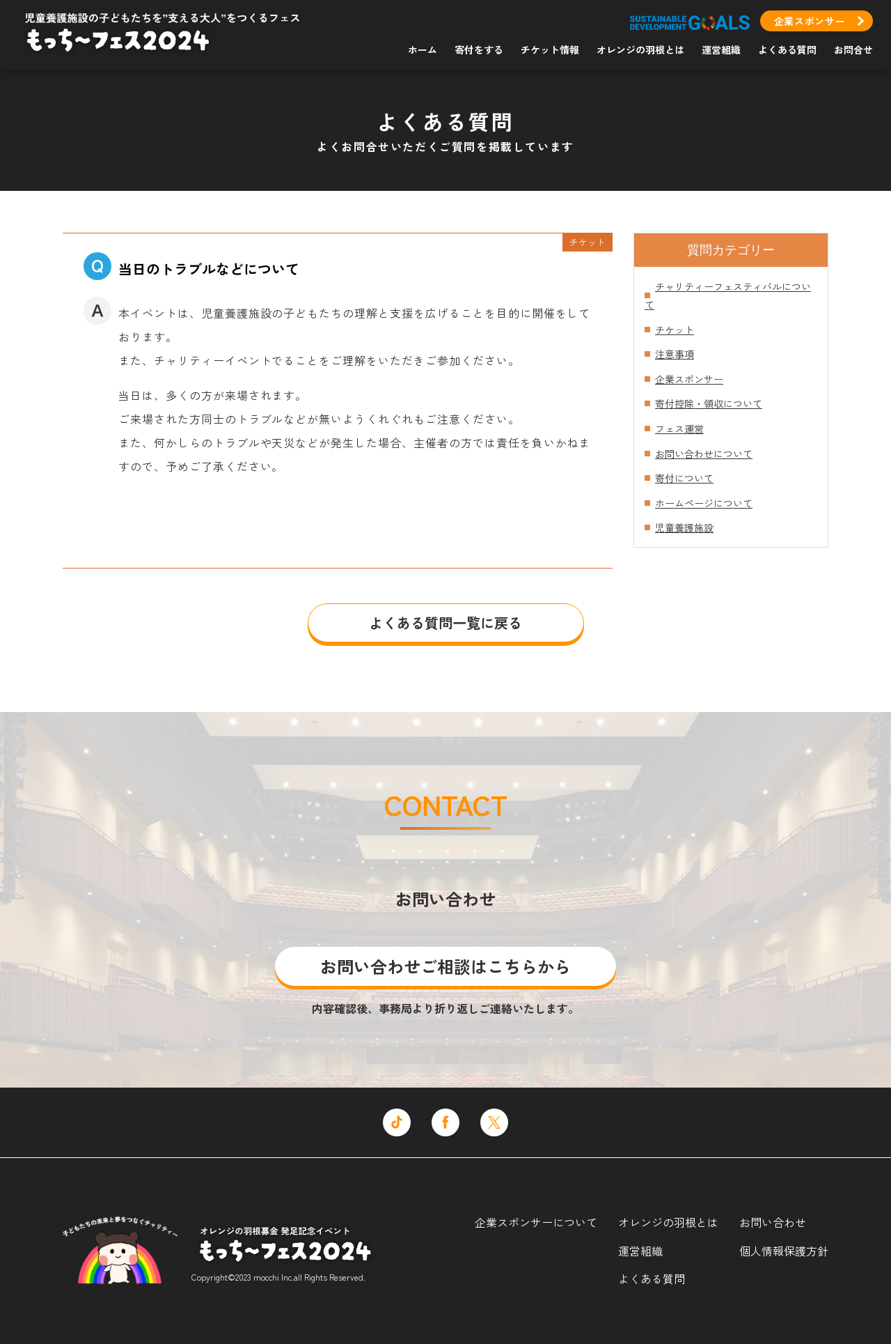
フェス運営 (679, 428)
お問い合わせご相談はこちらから (445, 966)
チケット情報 (550, 49)
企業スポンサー (810, 21)
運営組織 (721, 49)
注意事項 (674, 354)
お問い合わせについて (703, 454)
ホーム (422, 49)
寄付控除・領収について (708, 403)
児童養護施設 (684, 527)
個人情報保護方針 (783, 1250)
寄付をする (479, 49)
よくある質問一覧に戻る (445, 622)
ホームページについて (703, 503)
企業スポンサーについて (536, 1222)
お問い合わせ (772, 1222)
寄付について (684, 478)
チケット (674, 330)
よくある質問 (787, 49)
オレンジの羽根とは (640, 49)
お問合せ (853, 49)
